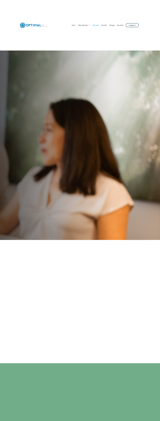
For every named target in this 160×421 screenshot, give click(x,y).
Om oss (96, 25)
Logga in (132, 25)
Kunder (104, 25)
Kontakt (120, 25)
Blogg (112, 25)
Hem (74, 25)
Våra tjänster (83, 25)
